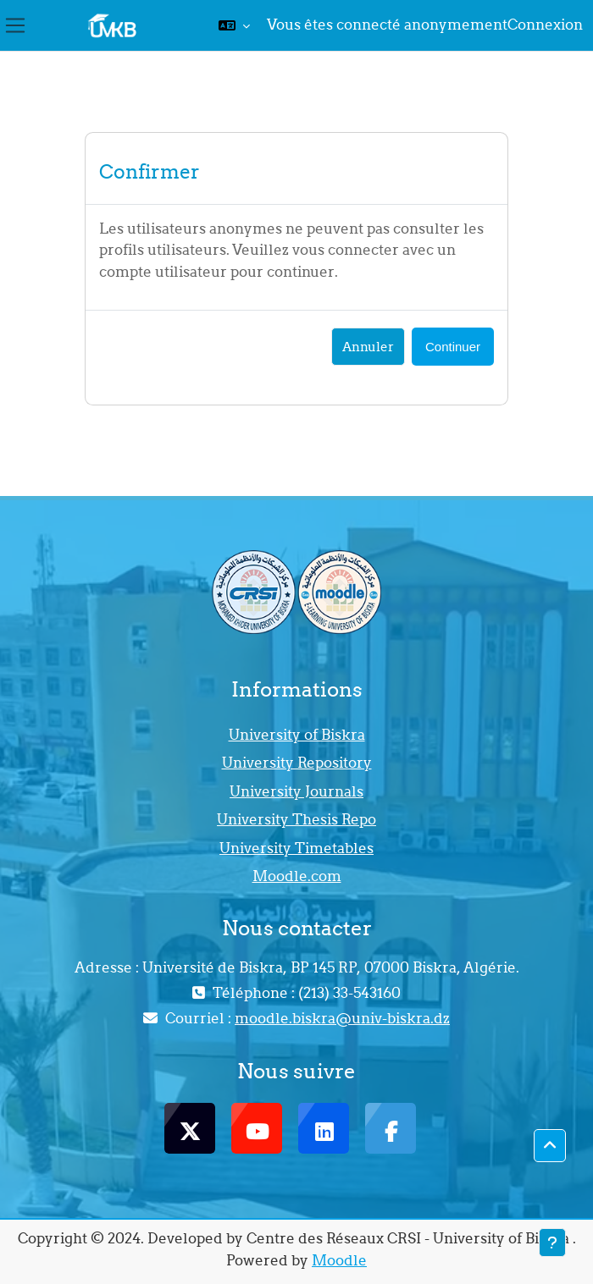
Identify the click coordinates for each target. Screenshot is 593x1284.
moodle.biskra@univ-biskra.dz (342, 1018)
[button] (234, 25)
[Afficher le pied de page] (552, 1242)
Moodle (339, 1260)
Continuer (452, 346)
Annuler (368, 347)
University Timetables (296, 848)
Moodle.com (296, 876)
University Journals (296, 791)
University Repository (297, 762)
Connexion (545, 24)
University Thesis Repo (296, 819)
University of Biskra (297, 734)
